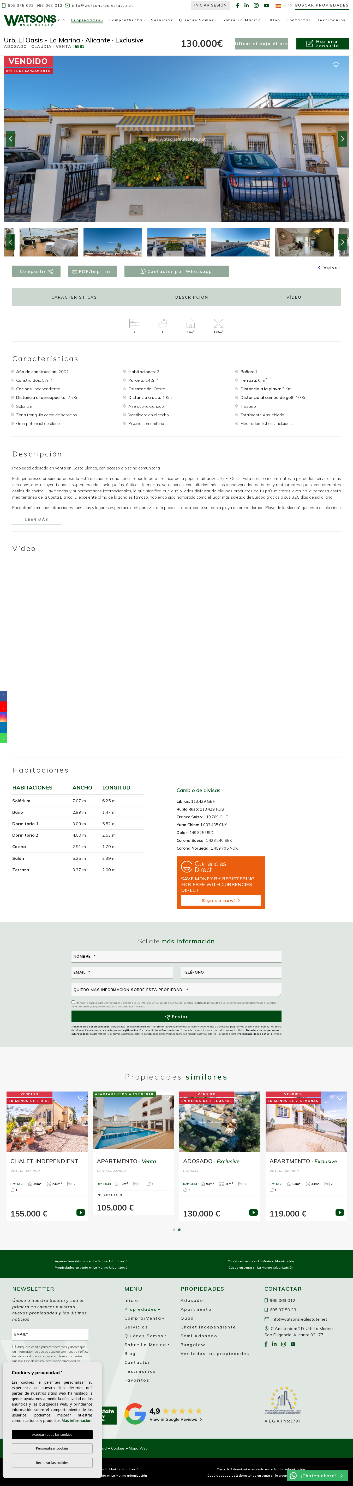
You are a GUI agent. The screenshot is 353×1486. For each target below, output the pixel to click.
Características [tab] (74, 297)
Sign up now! (221, 900)
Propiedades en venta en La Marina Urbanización (92, 1267)
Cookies (118, 1448)
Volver (329, 267)
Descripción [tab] (191, 297)
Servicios (162, 20)
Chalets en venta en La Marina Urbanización (261, 1261)
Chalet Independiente (208, 1327)
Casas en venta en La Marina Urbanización (261, 1267)
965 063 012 (50, 5)
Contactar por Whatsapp (176, 271)
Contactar (298, 20)
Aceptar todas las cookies (52, 1434)
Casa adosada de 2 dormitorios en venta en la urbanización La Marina (260, 1475)
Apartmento (196, 1309)
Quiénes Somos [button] (196, 20)
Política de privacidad (207, 1003)
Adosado (192, 1300)
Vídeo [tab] (294, 297)
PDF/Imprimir (92, 271)
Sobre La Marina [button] (242, 20)
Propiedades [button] (86, 21)
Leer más (36, 520)
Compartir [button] (36, 271)
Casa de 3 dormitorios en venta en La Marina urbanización (261, 1469)
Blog (275, 20)
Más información (77, 1420)
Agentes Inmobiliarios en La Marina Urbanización (92, 1261)
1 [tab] (174, 1229)
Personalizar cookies (52, 1448)
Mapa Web (138, 1448)
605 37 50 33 (280, 1309)
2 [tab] (179, 1229)
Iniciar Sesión (210, 5)
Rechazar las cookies (52, 1462)
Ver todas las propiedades (215, 1353)
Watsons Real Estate (30, 20)
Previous (10, 139)
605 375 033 (18, 5)
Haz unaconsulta (322, 43)
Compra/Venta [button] (126, 20)
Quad (187, 1318)
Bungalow (193, 1344)
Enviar (176, 1017)
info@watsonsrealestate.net (99, 5)
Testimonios (331, 20)
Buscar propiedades (322, 5)
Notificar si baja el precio (261, 43)
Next (342, 139)
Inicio (58, 20)
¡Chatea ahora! (316, 1475)
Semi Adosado (199, 1335)
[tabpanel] (47, 1156)
